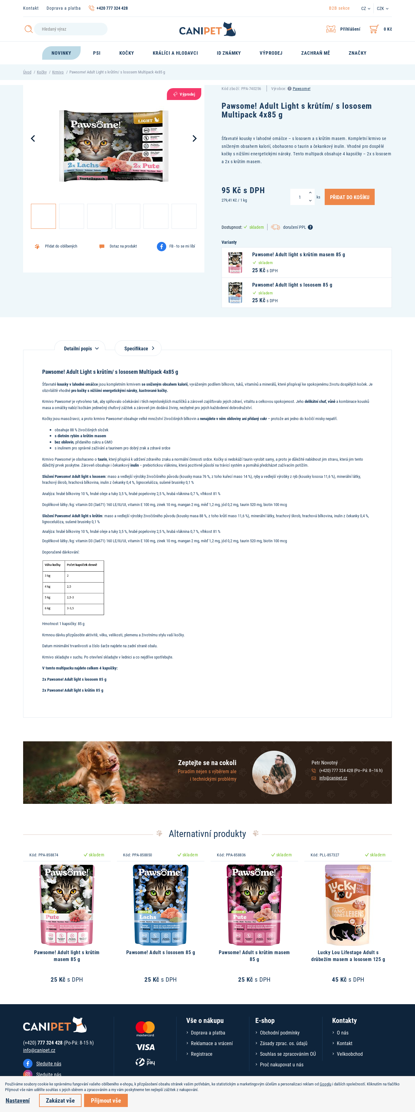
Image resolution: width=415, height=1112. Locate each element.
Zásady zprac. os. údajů (284, 1043)
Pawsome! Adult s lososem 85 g (160, 952)
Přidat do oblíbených (61, 246)
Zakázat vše (60, 1100)
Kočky (42, 72)
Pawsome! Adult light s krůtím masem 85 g (67, 955)
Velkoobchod (350, 1053)
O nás (342, 1032)
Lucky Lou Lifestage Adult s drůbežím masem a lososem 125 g (348, 955)
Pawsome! (302, 88)
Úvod (27, 72)
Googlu (325, 1084)
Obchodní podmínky (280, 1032)
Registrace (201, 1053)
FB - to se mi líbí (182, 246)
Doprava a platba (64, 8)
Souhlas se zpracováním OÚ (288, 1053)
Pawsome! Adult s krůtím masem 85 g (254, 955)
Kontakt (31, 8)
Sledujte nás (48, 1063)
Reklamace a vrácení (212, 1043)
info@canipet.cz (333, 778)
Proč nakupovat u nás (281, 1064)
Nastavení (18, 1100)
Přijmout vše (106, 1100)
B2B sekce (339, 8)
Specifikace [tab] (138, 348)
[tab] (79, 345)
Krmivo (58, 72)
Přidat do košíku (350, 197)
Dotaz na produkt (123, 246)
